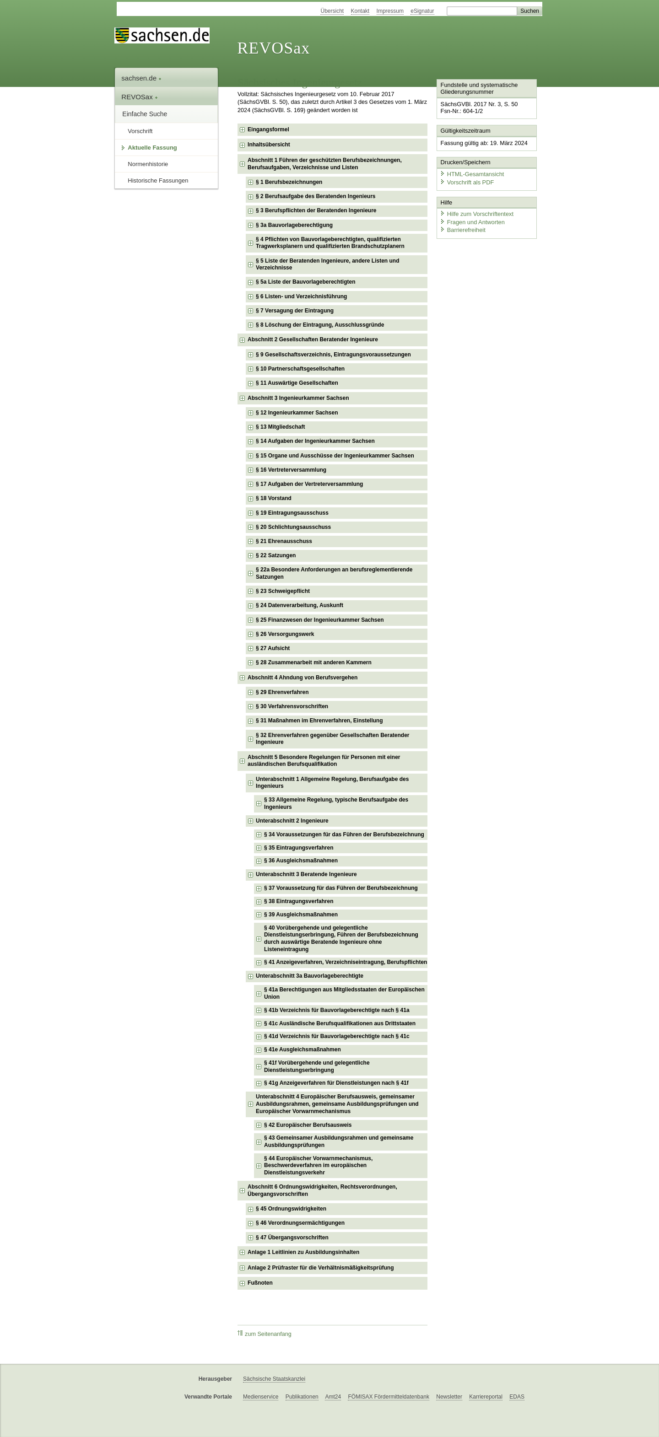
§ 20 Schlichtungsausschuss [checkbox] (293, 527)
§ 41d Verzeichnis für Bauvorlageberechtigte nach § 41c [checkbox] (336, 1036)
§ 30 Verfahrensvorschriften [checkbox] (292, 706)
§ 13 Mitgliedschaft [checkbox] (280, 427)
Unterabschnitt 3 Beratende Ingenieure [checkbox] (306, 874)
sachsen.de (141, 78)
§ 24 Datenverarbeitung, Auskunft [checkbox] (299, 605)
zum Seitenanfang (265, 1333)
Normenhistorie (148, 164)
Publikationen (302, 1397)
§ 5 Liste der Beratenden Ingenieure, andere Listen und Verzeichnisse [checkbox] (327, 264)
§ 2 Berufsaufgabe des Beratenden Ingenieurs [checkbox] (315, 196)
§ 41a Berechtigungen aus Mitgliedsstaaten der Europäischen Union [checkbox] (344, 993)
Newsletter (449, 1397)
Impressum (390, 11)
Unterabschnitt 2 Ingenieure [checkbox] (292, 821)
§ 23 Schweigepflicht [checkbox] (283, 591)
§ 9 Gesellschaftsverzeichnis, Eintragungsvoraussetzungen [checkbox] (333, 354)
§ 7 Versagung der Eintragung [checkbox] (295, 310)
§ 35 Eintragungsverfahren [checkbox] (298, 848)
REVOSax (273, 48)
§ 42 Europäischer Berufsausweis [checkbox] (307, 1125)
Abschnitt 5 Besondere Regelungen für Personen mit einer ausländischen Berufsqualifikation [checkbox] (324, 761)
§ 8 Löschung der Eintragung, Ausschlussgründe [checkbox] (320, 325)
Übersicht (332, 11)
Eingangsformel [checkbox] (268, 129)
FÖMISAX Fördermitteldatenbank (388, 1397)
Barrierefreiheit (463, 229)
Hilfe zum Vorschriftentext (476, 213)
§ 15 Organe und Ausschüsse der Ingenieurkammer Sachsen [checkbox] (335, 455)
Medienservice (260, 1397)
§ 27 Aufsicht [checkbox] (273, 648)
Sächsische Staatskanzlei (274, 1379)
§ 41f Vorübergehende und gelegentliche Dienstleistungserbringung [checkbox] (317, 1066)
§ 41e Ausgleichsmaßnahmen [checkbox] (302, 1049)
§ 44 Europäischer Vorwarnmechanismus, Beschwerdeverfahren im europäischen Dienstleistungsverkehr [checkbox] (318, 1165)
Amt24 (333, 1397)
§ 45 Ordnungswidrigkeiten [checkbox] (291, 1209)
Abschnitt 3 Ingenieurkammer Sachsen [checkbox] (298, 398)
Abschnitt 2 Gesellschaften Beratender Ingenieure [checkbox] (313, 339)
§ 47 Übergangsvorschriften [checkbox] (292, 1237)
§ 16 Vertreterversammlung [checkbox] (291, 470)
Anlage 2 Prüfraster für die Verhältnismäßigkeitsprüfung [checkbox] (321, 1268)
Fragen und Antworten (472, 221)
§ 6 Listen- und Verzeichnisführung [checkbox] (301, 296)
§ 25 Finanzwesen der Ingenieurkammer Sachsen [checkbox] (320, 620)
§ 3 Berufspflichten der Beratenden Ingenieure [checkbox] (316, 210)
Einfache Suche (144, 114)
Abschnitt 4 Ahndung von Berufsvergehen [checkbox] (302, 677)
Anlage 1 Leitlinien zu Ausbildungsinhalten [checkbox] (303, 1252)
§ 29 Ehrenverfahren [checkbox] (282, 692)
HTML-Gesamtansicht (472, 174)
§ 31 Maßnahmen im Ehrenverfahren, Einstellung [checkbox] (319, 720)
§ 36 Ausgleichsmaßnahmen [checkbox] (301, 860)
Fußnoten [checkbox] (260, 1283)
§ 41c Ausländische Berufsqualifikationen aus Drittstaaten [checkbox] (340, 1023)
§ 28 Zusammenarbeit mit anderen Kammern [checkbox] (314, 662)
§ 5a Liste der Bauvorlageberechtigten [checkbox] (305, 282)
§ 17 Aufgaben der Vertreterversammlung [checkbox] (309, 484)
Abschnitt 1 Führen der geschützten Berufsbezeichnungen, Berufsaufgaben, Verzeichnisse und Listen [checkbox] (325, 164)
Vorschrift (140, 131)
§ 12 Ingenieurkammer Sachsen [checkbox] (297, 412)
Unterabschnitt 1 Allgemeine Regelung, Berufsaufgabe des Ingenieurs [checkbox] (332, 783)
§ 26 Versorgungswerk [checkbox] (285, 634)
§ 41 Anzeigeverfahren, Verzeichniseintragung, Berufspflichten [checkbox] (345, 962)
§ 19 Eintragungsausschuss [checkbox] (292, 513)
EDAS (516, 1397)
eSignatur (422, 11)
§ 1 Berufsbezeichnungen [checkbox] (289, 182)
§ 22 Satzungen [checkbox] (276, 555)
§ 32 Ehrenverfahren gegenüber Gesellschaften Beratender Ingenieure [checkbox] (332, 739)
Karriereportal (485, 1397)
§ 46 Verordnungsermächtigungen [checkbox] (300, 1223)
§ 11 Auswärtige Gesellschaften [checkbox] (297, 383)
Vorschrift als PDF (467, 181)
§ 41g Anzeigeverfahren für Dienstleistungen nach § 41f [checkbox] (336, 1083)
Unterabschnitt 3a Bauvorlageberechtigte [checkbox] (309, 976)
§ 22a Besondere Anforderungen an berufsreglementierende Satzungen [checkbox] (334, 573)
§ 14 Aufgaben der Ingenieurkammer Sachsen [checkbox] (315, 441)
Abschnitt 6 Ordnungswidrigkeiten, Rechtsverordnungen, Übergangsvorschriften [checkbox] (322, 1190)
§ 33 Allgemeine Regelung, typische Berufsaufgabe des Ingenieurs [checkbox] (336, 803)
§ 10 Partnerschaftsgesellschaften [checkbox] (300, 369)
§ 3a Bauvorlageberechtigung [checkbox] (294, 225)
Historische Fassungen (158, 180)
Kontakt (360, 11)
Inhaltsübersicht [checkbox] (269, 144)
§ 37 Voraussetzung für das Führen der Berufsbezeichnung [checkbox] (341, 888)
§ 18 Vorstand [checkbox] (274, 498)
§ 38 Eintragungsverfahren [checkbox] (298, 901)
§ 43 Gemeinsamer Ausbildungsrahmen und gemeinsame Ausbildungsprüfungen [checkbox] (338, 1141)
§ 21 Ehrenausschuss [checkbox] (284, 541)
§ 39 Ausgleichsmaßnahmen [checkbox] (301, 914)
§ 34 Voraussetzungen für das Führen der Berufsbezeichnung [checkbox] (344, 834)
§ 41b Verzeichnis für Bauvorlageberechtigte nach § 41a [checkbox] (336, 1010)
